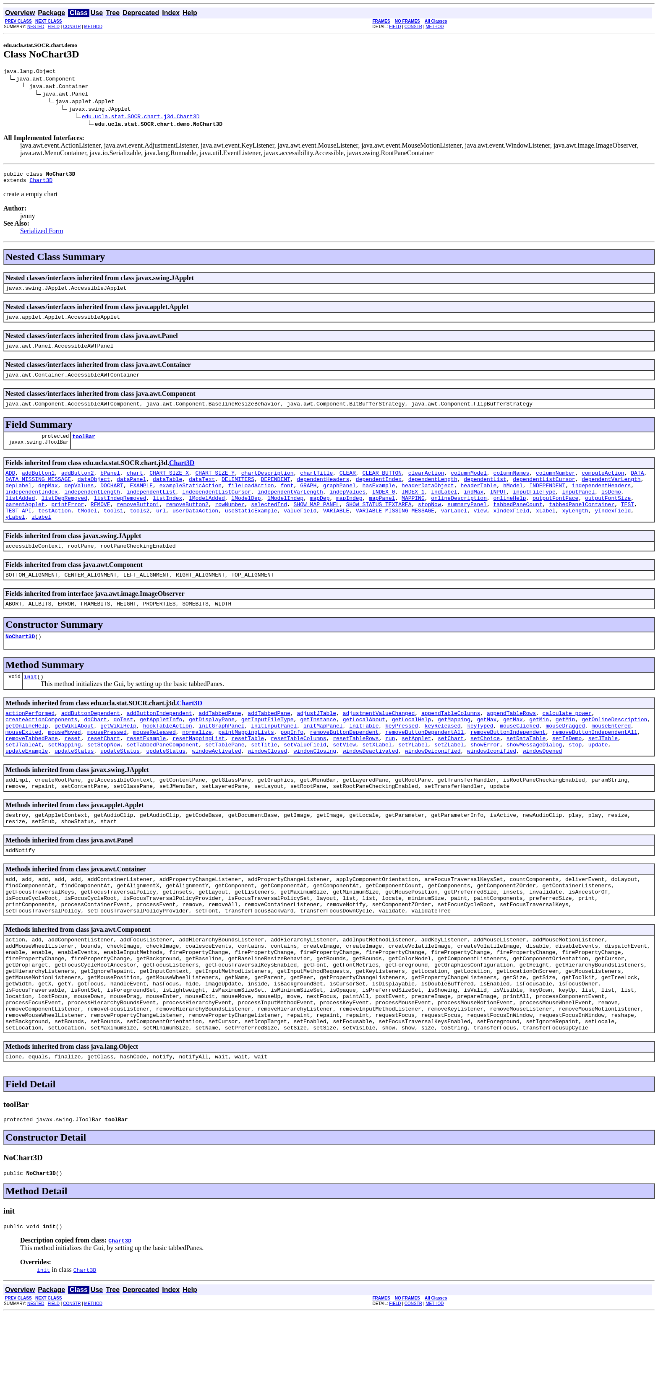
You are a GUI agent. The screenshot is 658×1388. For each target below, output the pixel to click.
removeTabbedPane (31, 772)
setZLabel (449, 779)
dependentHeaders (323, 492)
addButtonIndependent (159, 742)
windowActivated (216, 787)
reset (72, 772)
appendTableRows (511, 742)
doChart (95, 749)
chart (135, 485)
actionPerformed (30, 742)
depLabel (18, 500)
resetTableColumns (298, 772)
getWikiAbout (74, 757)
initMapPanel (323, 757)
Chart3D (40, 183)
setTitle (264, 779)
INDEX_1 (413, 508)
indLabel (444, 508)
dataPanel (131, 492)
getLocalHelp (411, 749)
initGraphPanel (221, 757)
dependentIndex (379, 492)
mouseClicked (519, 757)
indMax (473, 508)
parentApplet (25, 523)
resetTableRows (356, 772)
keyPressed (401, 757)
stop (575, 779)
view (480, 530)
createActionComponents (41, 749)
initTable (364, 757)
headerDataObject (428, 500)
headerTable (478, 500)
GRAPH (308, 500)
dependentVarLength (611, 492)
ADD (10, 485)
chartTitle (316, 485)
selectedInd (269, 523)
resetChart (103, 772)
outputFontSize (608, 515)
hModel (513, 500)
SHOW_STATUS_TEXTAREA (378, 523)
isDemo (611, 508)
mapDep (320, 515)
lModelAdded (207, 515)
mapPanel (382, 515)
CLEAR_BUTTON (382, 485)
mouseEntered (611, 757)
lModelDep (246, 515)
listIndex (167, 515)
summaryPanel (467, 523)
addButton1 (38, 485)
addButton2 (77, 485)
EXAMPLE (141, 500)
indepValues (347, 508)
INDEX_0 (383, 508)
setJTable (603, 772)
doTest (123, 749)
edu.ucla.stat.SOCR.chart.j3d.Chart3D (141, 117)
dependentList (485, 492)
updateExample (26, 787)
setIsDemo (567, 772)
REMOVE (100, 523)
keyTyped (480, 757)
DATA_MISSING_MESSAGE (38, 492)
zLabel (41, 538)
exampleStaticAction (190, 500)
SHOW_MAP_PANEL (316, 523)
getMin (539, 749)
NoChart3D (20, 662)
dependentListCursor (544, 492)
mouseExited (23, 764)
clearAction (426, 485)
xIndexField (511, 530)
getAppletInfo (161, 749)
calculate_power (566, 742)
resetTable (247, 772)
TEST (627, 523)
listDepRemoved (64, 515)
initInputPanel (274, 757)
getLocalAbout (364, 749)
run (390, 772)
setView (344, 779)
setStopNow (103, 779)
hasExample (378, 500)
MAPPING (413, 515)
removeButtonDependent (344, 764)
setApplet (416, 772)
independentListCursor (216, 508)
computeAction (603, 485)
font (286, 500)
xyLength (575, 530)
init (30, 704)
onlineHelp (509, 515)
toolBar (83, 447)
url (161, 530)
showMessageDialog (534, 779)
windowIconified (491, 787)
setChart (451, 772)
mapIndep (349, 515)
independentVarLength (290, 508)
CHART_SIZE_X (169, 485)
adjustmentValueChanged (379, 742)
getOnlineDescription (614, 749)
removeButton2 (187, 523)
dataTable (167, 492)
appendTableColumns (450, 742)
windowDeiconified (433, 787)
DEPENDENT (275, 492)
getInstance (318, 749)
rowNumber (229, 523)
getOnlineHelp (26, 757)
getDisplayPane (212, 749)
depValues (79, 500)
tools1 (113, 530)
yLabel (15, 538)
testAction (54, 530)
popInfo (291, 764)
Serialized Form (41, 234)
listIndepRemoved (120, 515)
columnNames (511, 485)
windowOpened (542, 787)
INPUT (498, 508)
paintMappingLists (246, 764)
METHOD (93, 26)
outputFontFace (555, 515)
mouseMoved (64, 764)
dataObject (94, 492)
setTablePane (225, 779)
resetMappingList (198, 772)
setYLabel (413, 779)
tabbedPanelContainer (581, 523)
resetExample (146, 772)
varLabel (454, 530)
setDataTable (526, 772)
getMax (486, 749)
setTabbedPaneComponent (163, 779)
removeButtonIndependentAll (594, 764)
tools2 (139, 530)
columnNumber (555, 485)
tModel (87, 530)
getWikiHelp (118, 757)
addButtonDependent (90, 742)
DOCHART (111, 500)
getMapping (454, 749)
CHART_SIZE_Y (215, 485)
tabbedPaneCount (517, 523)
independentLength (92, 508)
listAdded (20, 515)
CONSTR (72, 26)
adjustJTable (316, 742)
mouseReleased (154, 764)
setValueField (305, 779)
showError (485, 779)
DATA (637, 485)
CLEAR (347, 485)
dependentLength (432, 492)
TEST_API (18, 530)
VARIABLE (336, 530)
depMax (48, 500)
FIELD (54, 26)
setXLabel (377, 779)
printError (67, 523)
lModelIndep (285, 515)
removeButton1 (138, 523)
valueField (300, 530)
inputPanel (578, 508)
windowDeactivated (371, 787)
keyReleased (443, 757)
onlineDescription (459, 515)
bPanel (110, 485)
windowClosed (267, 787)
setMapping (64, 779)
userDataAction (195, 530)
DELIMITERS (238, 492)
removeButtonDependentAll (424, 764)
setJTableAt (23, 779)
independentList (151, 508)
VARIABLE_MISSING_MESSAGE (395, 530)
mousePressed (107, 764)
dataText (202, 492)
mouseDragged (565, 757)
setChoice (485, 772)
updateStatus (74, 787)
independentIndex (31, 508)
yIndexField (613, 530)
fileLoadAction (251, 500)
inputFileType (534, 508)
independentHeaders (601, 500)
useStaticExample (251, 530)
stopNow (429, 523)
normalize (197, 764)
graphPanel (339, 500)
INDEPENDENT (547, 500)
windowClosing (315, 787)
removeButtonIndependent (508, 764)
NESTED (35, 26)
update (598, 779)
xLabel (546, 530)
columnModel (469, 485)
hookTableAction (167, 757)
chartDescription (267, 485)
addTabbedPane (219, 742)
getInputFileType (267, 749)
